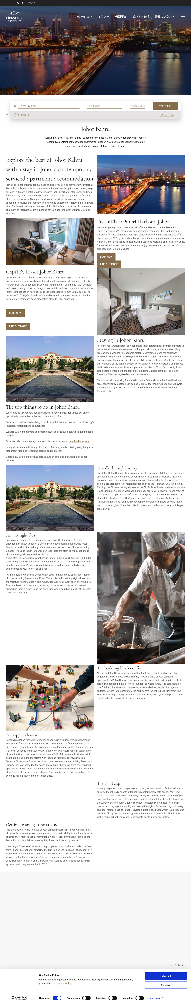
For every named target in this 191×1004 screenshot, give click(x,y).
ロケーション (83, 16)
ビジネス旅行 (140, 16)
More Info (155, 998)
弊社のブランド (165, 16)
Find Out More (109, 264)
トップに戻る (177, 965)
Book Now (106, 256)
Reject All (166, 985)
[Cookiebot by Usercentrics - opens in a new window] (19, 998)
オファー (103, 16)
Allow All (166, 976)
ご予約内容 (30, 3)
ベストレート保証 (167, 115)
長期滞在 (120, 16)
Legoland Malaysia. (79, 441)
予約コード (25, 115)
